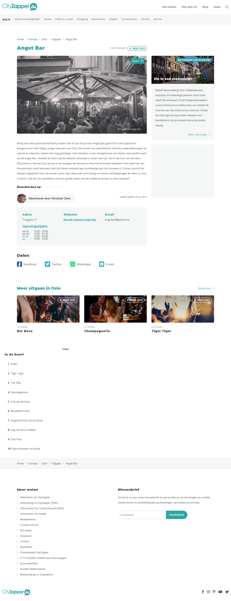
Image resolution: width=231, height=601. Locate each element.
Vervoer (145, 20)
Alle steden (169, 6)
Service (158, 20)
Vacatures (26, 538)
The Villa (14, 385)
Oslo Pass (15, 442)
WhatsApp (80, 267)
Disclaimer (26, 549)
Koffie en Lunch (64, 20)
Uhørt (13, 366)
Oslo (6, 20)
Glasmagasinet (18, 395)
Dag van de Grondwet (22, 432)
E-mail (106, 267)
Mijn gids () (189, 6)
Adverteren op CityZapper (35, 500)
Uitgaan (113, 20)
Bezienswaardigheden (27, 20)
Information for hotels (33, 516)
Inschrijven (176, 517)
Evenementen (129, 20)
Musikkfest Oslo (19, 413)
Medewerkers (28, 522)
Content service (29, 527)
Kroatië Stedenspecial (32, 571)
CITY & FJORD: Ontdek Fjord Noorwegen (43, 560)
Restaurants (98, 20)
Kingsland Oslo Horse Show (25, 423)
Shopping (82, 20)
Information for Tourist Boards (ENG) (42, 511)
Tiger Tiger (16, 376)
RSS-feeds (26, 533)
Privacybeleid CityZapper (34, 555)
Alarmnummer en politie (24, 451)
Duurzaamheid (28, 566)
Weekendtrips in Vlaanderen (36, 577)
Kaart (138, 63)
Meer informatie (197, 137)
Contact (24, 544)
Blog (205, 6)
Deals (217, 6)
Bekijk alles (204, 291)
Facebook (27, 267)
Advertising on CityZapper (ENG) (39, 505)
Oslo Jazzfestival (19, 404)
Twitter (53, 267)
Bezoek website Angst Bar (80, 222)
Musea (47, 20)
